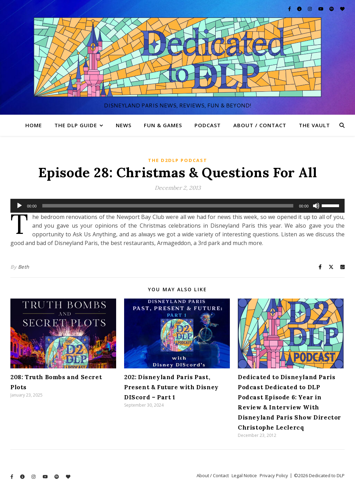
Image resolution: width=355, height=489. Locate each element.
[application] (177, 206)
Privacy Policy (274, 475)
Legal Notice (244, 475)
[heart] (342, 9)
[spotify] (332, 9)
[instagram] (310, 9)
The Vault (314, 125)
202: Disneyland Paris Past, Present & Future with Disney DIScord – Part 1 (171, 387)
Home (33, 125)
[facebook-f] (290, 9)
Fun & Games (163, 125)
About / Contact (259, 125)
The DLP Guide (75, 125)
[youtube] (321, 9)
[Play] (19, 205)
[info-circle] (300, 9)
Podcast (207, 125)
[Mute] (316, 205)
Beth (23, 266)
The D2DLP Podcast (177, 160)
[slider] (168, 205)
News (123, 125)
